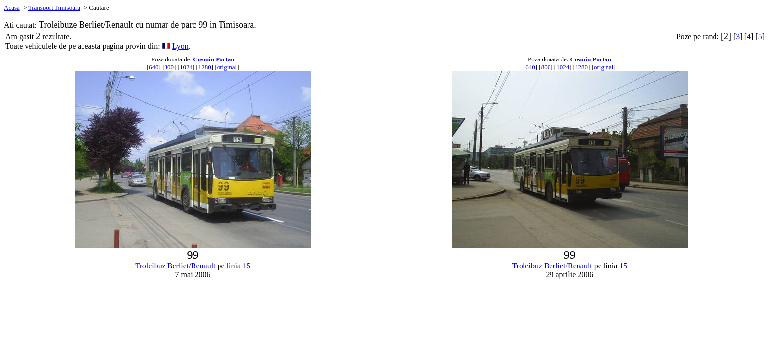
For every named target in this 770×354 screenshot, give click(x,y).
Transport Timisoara (54, 7)
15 (246, 266)
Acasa (12, 7)
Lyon (180, 46)
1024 (186, 67)
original (227, 67)
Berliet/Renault (191, 266)
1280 (204, 67)
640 (154, 67)
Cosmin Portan (213, 59)
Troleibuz (150, 266)
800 (169, 67)
